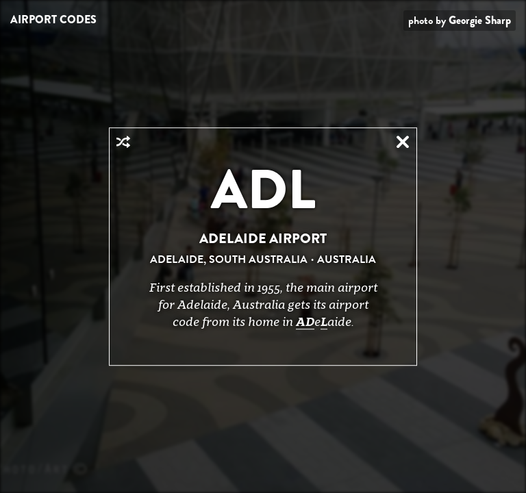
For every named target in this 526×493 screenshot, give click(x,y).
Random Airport (123, 141)
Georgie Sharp (480, 20)
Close (402, 141)
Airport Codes (53, 19)
